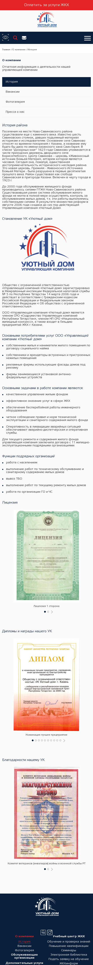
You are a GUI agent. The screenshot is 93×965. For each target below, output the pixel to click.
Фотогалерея (15, 101)
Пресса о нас (15, 112)
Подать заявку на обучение (68, 959)
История (12, 81)
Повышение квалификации (68, 946)
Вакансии (13, 91)
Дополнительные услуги (24, 963)
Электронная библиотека (68, 954)
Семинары (68, 950)
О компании (19, 50)
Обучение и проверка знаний (68, 941)
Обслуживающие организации (24, 956)
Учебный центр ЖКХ (69, 936)
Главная (6, 50)
